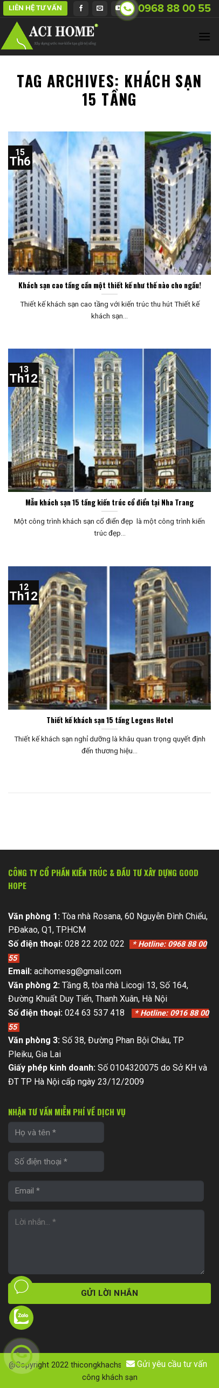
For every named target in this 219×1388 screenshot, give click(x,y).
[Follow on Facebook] (80, 8)
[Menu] (204, 36)
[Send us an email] (99, 8)
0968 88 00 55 (174, 8)
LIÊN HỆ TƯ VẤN (35, 8)
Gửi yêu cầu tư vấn (166, 1364)
